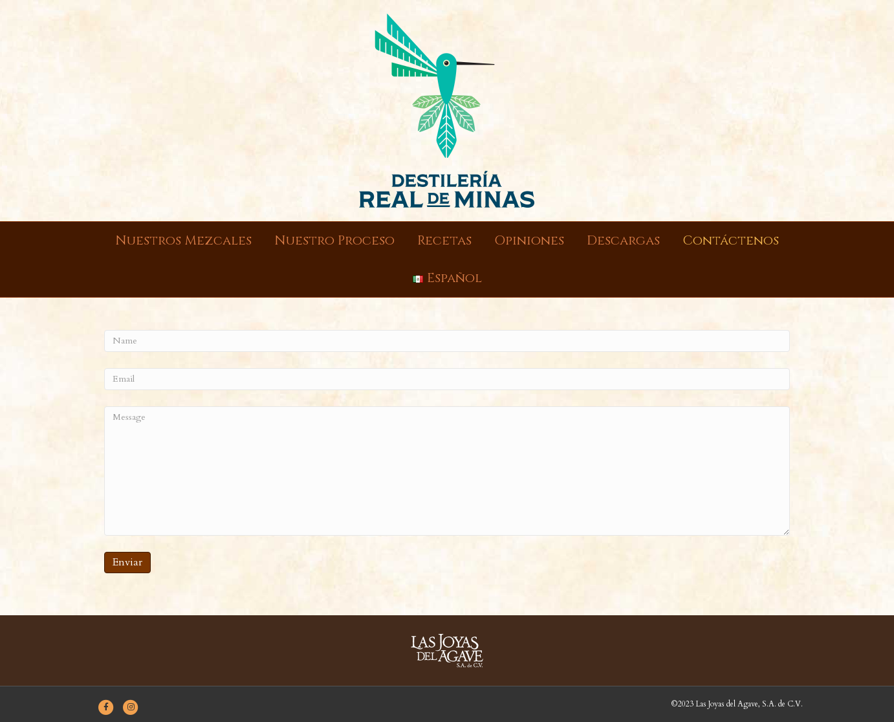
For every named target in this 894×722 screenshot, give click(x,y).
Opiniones (529, 240)
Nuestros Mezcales (183, 240)
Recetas (444, 240)
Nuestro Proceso (334, 240)
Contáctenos (730, 240)
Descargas (623, 240)
